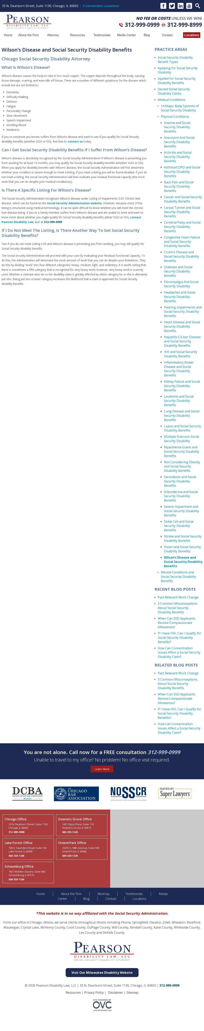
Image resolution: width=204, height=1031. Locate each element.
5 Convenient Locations (100, 6)
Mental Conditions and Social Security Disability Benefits (178, 576)
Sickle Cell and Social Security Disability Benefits (179, 525)
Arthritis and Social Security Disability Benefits (177, 156)
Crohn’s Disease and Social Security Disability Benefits (181, 256)
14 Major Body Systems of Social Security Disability (180, 108)
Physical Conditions (175, 116)
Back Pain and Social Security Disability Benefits (179, 186)
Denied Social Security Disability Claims (174, 91)
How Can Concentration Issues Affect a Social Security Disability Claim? (179, 652)
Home (8, 35)
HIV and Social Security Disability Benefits (180, 354)
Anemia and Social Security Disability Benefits (177, 127)
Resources (77, 35)
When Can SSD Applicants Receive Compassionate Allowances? (176, 622)
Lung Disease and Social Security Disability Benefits (181, 415)
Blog (147, 35)
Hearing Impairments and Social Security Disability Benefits (183, 311)
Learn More (102, 769)
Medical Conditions (171, 100)
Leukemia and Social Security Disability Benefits (179, 400)
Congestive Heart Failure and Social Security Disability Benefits (182, 241)
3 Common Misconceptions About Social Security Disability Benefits (177, 607)
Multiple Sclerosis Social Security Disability (181, 438)
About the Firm (28, 35)
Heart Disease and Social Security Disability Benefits (182, 326)
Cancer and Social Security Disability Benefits (183, 199)
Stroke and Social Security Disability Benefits (183, 538)
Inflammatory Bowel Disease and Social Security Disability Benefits (178, 368)
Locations (191, 35)
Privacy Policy (94, 992)
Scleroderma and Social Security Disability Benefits (181, 496)
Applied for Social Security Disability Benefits (177, 80)
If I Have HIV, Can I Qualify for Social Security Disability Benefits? (179, 637)
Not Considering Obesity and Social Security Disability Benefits (182, 466)
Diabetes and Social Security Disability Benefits (178, 271)
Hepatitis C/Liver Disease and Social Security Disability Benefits (182, 341)
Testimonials (102, 35)
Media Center (126, 35)
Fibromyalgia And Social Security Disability (181, 284)
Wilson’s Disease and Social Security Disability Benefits (183, 561)
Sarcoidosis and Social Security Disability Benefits (180, 481)
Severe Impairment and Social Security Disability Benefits (181, 510)
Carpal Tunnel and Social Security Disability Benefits (182, 211)
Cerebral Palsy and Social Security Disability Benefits (182, 226)
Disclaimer (115, 992)
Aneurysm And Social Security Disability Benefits (179, 141)
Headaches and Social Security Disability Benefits (179, 296)
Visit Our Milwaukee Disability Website (102, 972)
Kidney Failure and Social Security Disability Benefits (182, 385)
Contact (167, 35)
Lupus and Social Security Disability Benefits (182, 428)
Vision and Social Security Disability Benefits (182, 549)
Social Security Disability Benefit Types (175, 59)
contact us (75, 141)
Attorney (53, 35)
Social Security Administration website (74, 203)
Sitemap (132, 992)
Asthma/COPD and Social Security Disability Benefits (182, 171)
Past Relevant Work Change (178, 597)
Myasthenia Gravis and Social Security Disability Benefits (181, 451)
